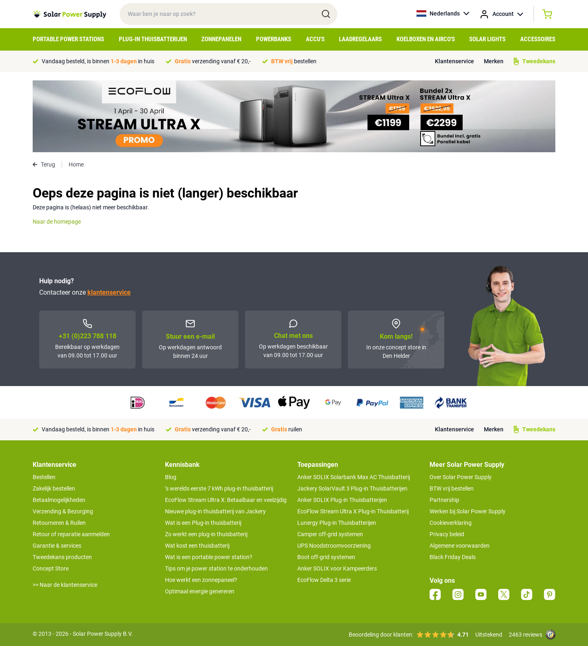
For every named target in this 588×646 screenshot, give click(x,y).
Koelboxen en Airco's (425, 39)
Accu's (315, 39)
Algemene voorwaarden (460, 545)
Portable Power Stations (68, 39)
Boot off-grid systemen (326, 557)
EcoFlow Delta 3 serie (324, 580)
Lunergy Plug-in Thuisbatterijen (336, 522)
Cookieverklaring (451, 522)
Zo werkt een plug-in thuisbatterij (206, 534)
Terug (44, 164)
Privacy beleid (447, 534)
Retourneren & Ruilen (59, 522)
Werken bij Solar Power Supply (468, 511)
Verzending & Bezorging (63, 511)
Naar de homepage (57, 221)
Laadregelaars (360, 39)
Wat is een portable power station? (208, 557)
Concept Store (51, 568)
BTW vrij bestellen (452, 488)
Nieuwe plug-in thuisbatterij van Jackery (215, 511)
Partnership (444, 500)
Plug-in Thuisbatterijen (153, 39)
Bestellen (44, 477)
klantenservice (109, 292)
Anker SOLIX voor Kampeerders (337, 568)
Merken (493, 61)
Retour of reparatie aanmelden (71, 534)
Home (76, 164)
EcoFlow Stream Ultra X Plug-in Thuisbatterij (353, 511)
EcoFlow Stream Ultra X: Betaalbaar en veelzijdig (226, 500)
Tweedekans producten (62, 557)
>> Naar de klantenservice (65, 585)
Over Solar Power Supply (461, 477)
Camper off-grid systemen (330, 534)
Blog (170, 477)
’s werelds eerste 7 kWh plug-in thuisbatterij (219, 488)
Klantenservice (454, 61)
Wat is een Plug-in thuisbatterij (203, 522)
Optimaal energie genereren (199, 591)
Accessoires (537, 39)
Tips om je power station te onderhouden (216, 568)
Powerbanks (273, 39)
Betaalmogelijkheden (59, 500)
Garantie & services (57, 545)
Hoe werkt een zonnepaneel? (201, 580)
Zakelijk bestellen (54, 488)
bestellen (293, 61)
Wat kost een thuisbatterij (197, 545)
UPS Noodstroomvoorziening (334, 545)
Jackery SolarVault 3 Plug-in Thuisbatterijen (352, 488)
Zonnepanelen (221, 39)
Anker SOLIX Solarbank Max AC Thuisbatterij (353, 477)
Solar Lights (487, 39)
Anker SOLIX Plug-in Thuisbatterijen (342, 500)
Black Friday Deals (453, 557)
